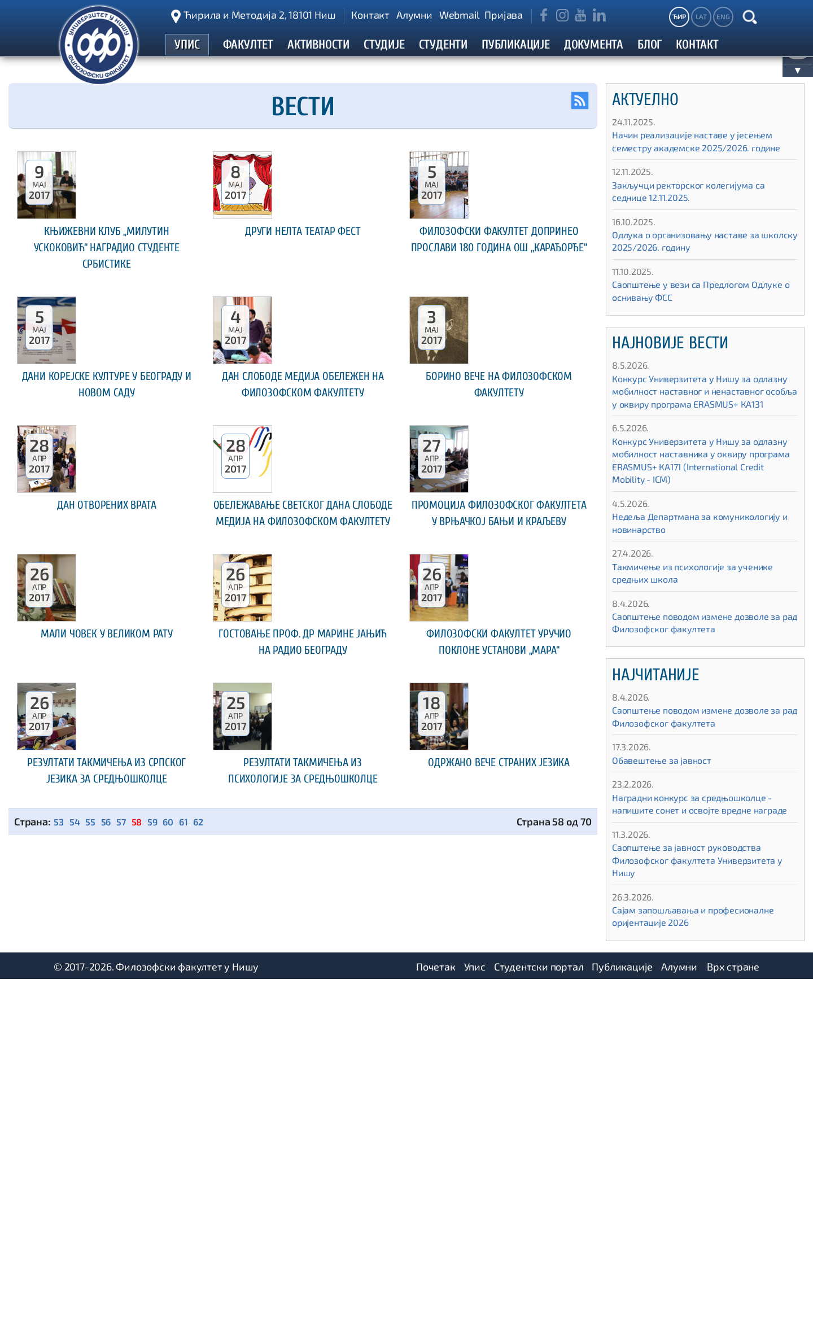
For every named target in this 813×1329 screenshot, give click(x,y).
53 (59, 1276)
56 (110, 1276)
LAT (701, 16)
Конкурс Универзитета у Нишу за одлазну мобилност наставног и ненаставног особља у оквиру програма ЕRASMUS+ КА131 (690, 422)
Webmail (459, 14)
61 (193, 1276)
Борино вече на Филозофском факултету (499, 547)
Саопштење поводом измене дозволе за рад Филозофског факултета (700, 660)
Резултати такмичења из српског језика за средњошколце (106, 1216)
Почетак (436, 1315)
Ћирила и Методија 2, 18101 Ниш (259, 14)
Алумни (414, 14)
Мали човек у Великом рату (106, 988)
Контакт (370, 14)
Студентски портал (539, 1315)
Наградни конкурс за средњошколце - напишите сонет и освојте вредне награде (702, 848)
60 (176, 1276)
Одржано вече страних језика (498, 1208)
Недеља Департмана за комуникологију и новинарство (685, 560)
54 (76, 1276)
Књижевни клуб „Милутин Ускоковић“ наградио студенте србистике (106, 334)
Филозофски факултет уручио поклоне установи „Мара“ (499, 996)
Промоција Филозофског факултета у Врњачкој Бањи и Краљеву (499, 775)
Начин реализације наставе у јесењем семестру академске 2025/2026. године (702, 159)
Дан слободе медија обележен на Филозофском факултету (303, 555)
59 (159, 1276)
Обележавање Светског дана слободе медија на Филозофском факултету (303, 775)
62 (209, 1276)
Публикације (622, 1315)
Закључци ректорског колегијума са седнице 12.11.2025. (698, 216)
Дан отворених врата (107, 759)
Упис (475, 1315)
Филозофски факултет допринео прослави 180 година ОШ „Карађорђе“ (499, 334)
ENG (722, 16)
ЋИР (678, 16)
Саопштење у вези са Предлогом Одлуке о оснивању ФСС (689, 316)
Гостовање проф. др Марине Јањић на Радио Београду (303, 996)
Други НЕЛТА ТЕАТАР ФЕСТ (302, 318)
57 (126, 1276)
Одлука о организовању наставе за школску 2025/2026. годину (694, 265)
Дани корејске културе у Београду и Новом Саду (106, 547)
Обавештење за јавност (667, 798)
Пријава (503, 14)
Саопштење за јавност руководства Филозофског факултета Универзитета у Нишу (703, 910)
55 (93, 1276)
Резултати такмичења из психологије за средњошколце (302, 1216)
